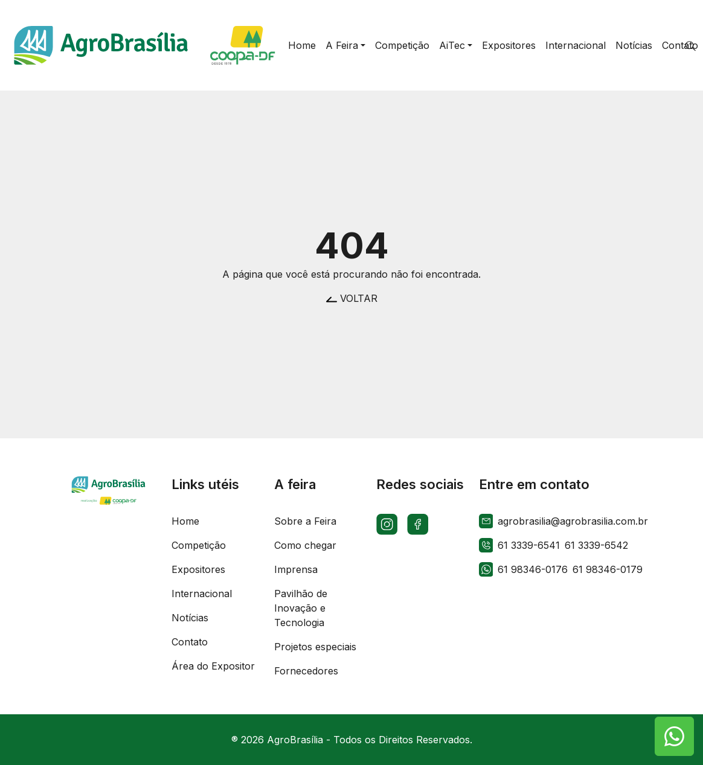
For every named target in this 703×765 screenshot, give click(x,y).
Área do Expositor (213, 666)
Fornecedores (306, 671)
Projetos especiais (315, 647)
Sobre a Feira (305, 521)
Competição (199, 545)
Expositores (198, 569)
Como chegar (305, 545)
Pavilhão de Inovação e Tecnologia (300, 608)
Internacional (202, 593)
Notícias (190, 618)
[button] (345, 45)
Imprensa (296, 569)
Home (185, 521)
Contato (190, 642)
